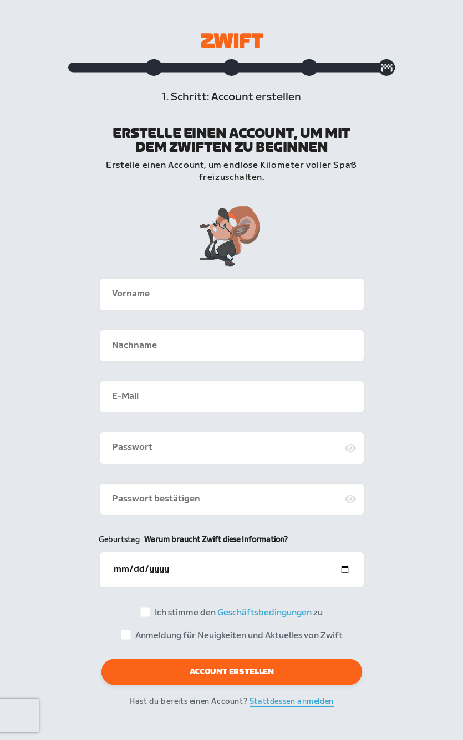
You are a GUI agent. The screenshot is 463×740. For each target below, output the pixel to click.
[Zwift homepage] (232, 40)
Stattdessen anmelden (292, 703)
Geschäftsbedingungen (264, 615)
